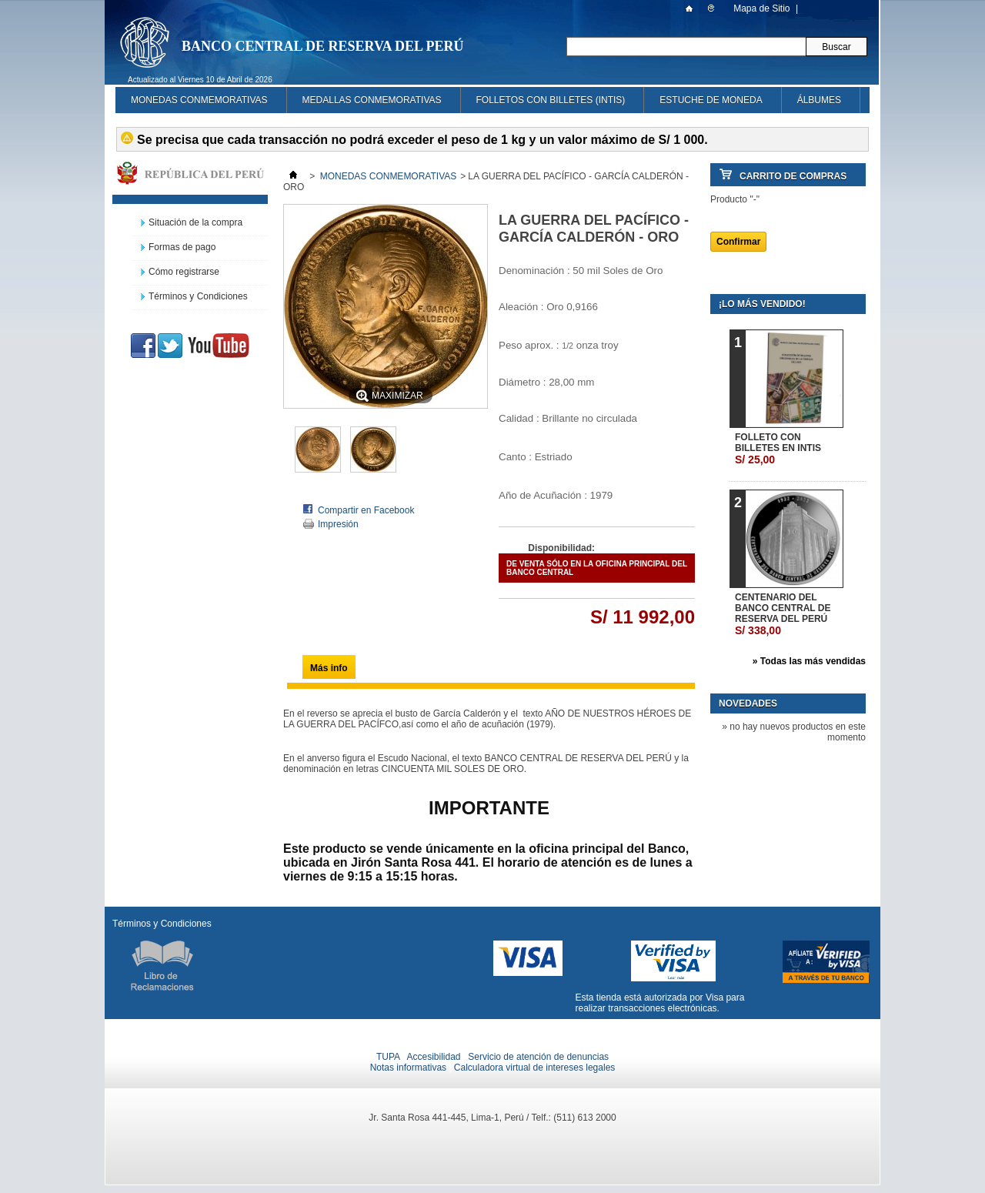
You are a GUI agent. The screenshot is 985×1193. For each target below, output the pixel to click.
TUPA (387, 1056)
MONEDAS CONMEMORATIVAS (199, 100)
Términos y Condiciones (198, 296)
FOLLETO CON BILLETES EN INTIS (778, 449)
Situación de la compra (195, 222)
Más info (329, 668)
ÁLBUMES (819, 100)
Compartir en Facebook (366, 510)
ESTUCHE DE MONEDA (710, 100)
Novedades (748, 703)
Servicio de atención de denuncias (538, 1056)
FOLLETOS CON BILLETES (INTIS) (551, 100)
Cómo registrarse (184, 271)
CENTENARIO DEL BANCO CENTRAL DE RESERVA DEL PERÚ (782, 614)
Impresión (338, 524)
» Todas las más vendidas (809, 661)
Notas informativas (408, 1067)
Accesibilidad (433, 1056)
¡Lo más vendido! (762, 304)
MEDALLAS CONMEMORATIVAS (372, 100)
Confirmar (738, 241)
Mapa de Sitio (761, 8)
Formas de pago (182, 247)
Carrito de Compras (793, 176)
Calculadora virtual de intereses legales (534, 1067)
